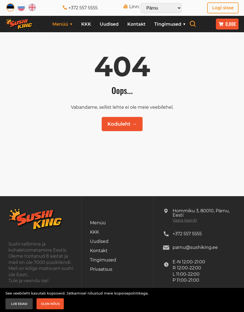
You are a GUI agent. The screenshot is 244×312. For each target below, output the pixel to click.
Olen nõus (50, 304)
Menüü (62, 24)
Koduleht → (122, 124)
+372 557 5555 (80, 7)
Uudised (109, 24)
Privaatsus (101, 269)
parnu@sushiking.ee (195, 247)
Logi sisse (223, 7)
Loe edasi (19, 304)
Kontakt (136, 24)
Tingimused (170, 24)
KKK (86, 24)
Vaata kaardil (185, 220)
